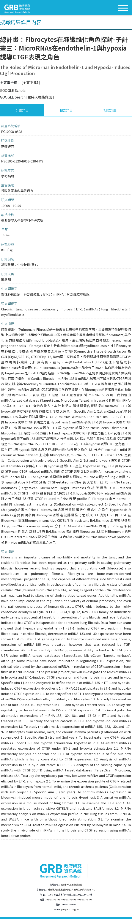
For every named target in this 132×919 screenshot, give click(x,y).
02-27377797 (85, 899)
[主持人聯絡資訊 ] (40, 97)
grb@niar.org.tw (70, 909)
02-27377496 (69, 899)
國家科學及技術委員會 (71, 884)
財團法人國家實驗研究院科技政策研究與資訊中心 (71, 889)
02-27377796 (53, 899)
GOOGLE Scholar (13, 90)
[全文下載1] (31, 82)
